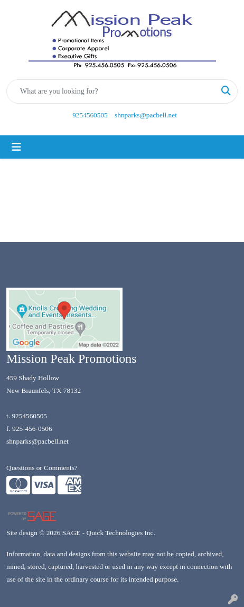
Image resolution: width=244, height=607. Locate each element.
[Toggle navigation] (16, 147)
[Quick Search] (110, 91)
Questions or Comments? (42, 468)
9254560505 (90, 115)
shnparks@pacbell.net (146, 115)
